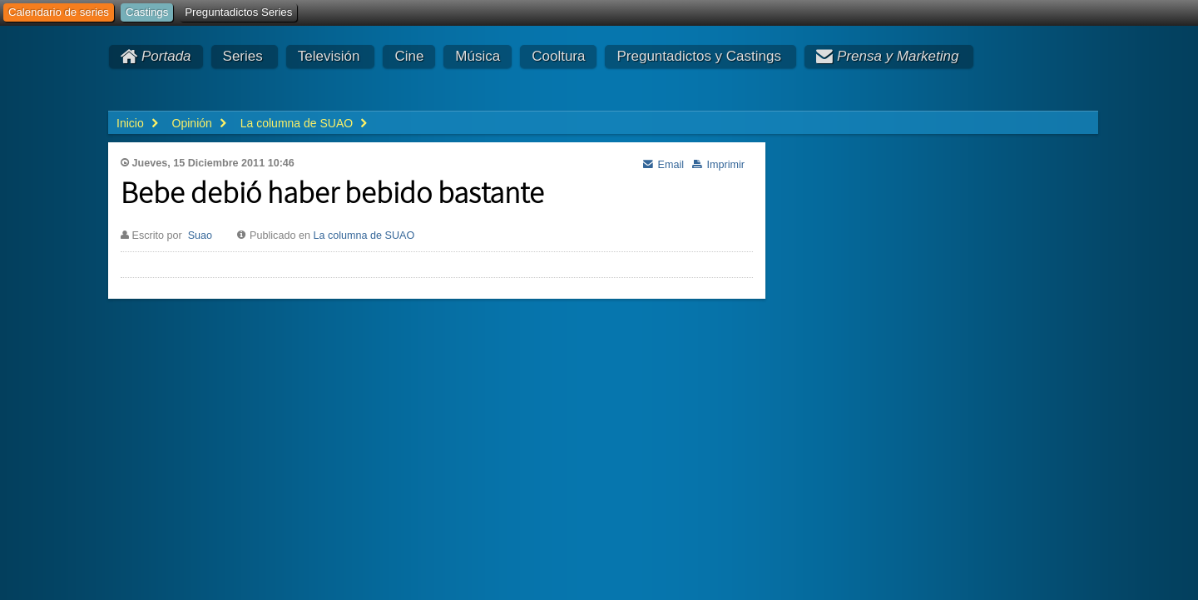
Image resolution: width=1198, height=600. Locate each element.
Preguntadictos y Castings (698, 56)
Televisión (329, 56)
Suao (200, 235)
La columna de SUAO (363, 235)
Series (243, 56)
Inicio (130, 123)
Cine (408, 56)
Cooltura (558, 56)
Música (477, 56)
